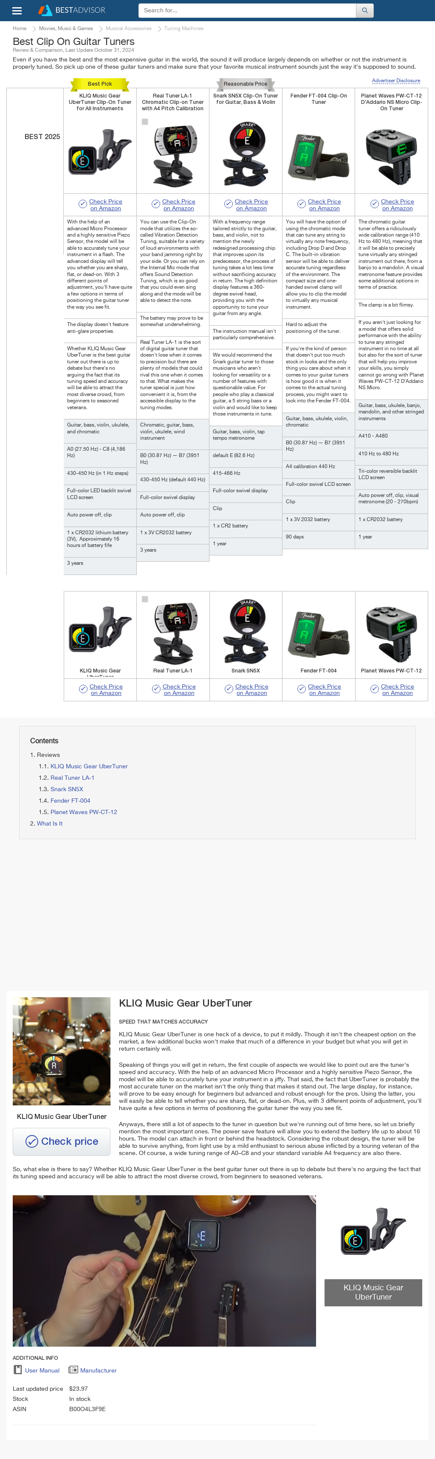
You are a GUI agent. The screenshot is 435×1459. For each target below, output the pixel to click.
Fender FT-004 (70, 801)
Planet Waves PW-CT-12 (84, 812)
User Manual (36, 1372)
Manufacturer (92, 1372)
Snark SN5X (67, 789)
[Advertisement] (113, 915)
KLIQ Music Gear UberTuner (89, 767)
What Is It (49, 824)
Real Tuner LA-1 (73, 778)
